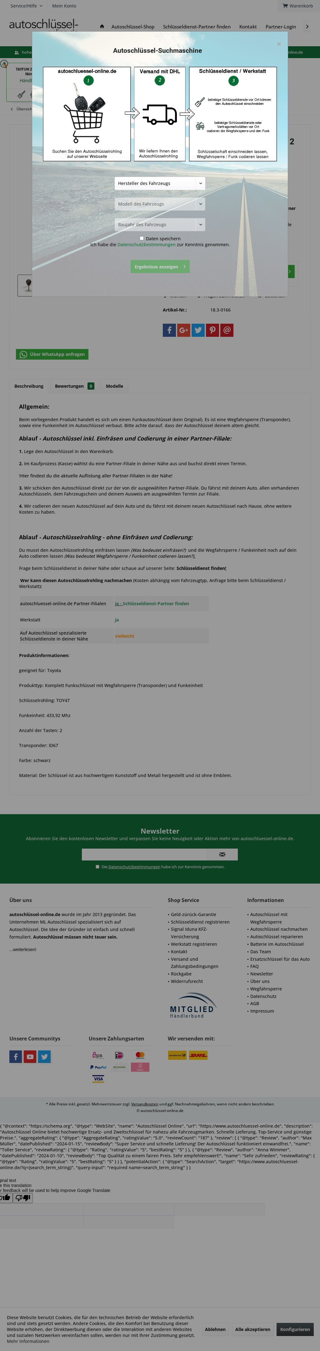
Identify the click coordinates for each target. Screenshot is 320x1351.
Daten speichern (160, 239)
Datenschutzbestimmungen (147, 244)
